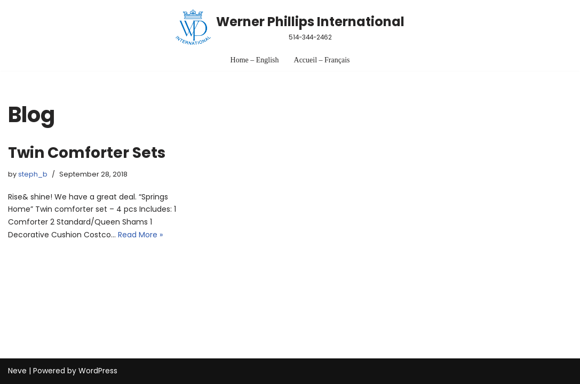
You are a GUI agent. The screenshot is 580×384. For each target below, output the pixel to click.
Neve (17, 370)
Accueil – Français (322, 60)
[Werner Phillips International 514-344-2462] (290, 27)
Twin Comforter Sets (86, 152)
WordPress (97, 370)
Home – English (255, 60)
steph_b (32, 174)
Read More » (140, 234)
